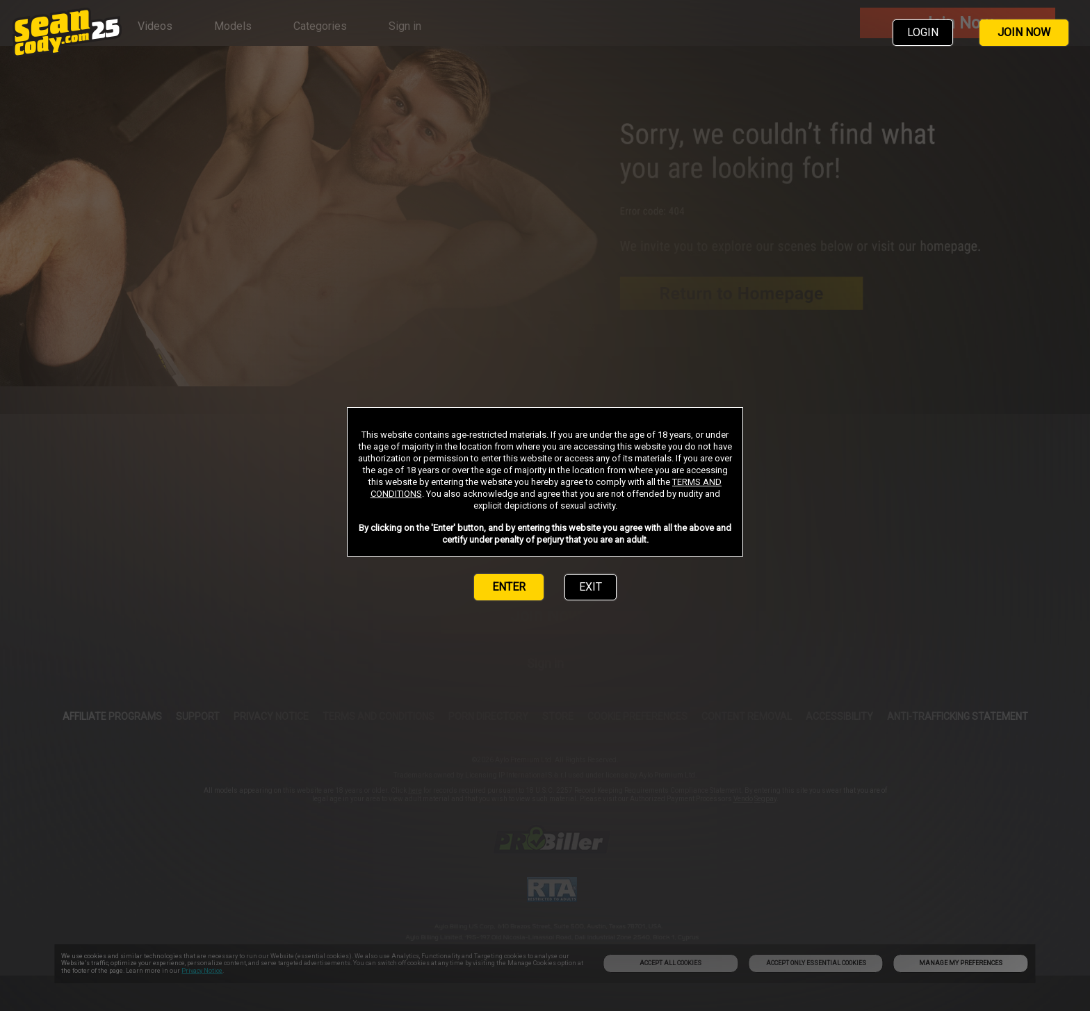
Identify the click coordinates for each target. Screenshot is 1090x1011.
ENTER (509, 586)
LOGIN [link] (922, 32)
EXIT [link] (590, 586)
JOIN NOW (1024, 32)
